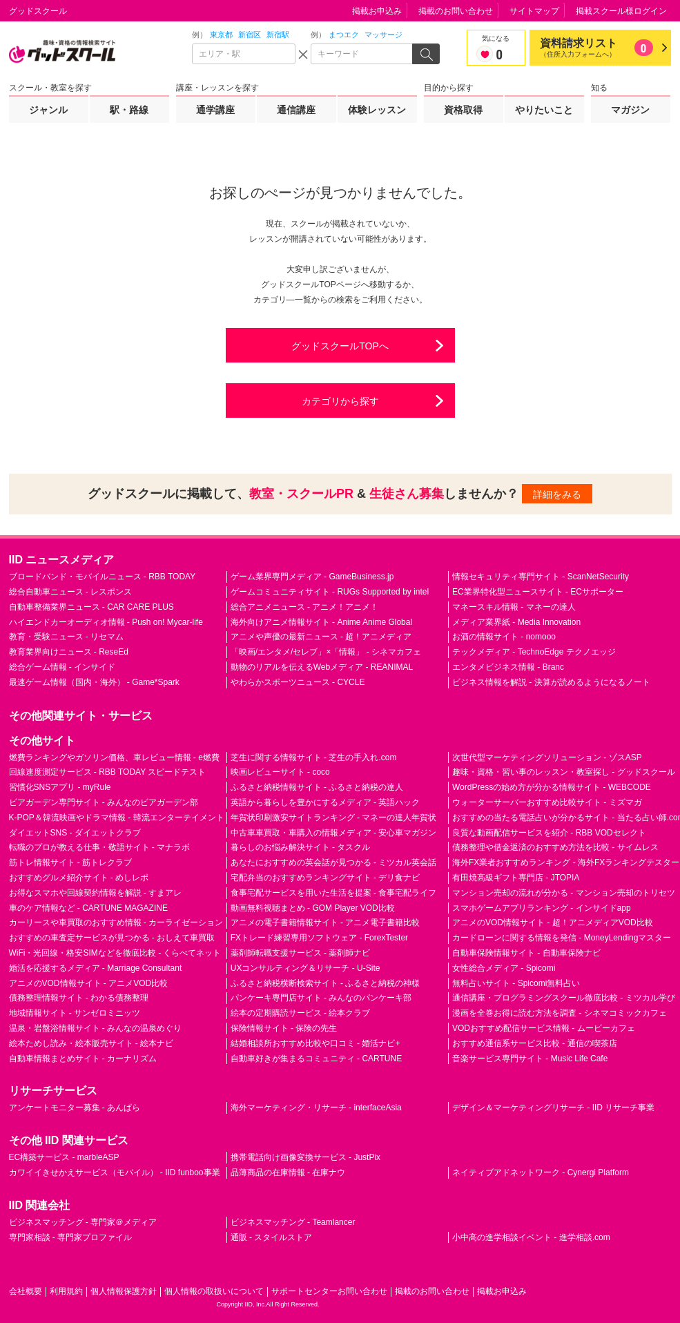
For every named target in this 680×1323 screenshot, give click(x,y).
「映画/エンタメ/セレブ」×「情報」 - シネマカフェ (326, 652)
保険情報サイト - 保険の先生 (284, 1028)
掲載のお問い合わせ (455, 11)
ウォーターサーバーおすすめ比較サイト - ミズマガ (547, 802)
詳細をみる (557, 494)
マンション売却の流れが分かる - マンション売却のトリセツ (563, 893)
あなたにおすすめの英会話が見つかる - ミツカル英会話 (334, 862)
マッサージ (383, 34)
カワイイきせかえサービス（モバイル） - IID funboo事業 (114, 1172)
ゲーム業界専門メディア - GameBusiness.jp (312, 576)
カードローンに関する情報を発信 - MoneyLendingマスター (561, 938)
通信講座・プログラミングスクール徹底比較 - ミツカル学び (563, 998)
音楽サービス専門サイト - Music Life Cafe (530, 1058)
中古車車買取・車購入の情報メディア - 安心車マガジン (334, 833)
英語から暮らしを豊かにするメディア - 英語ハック (325, 802)
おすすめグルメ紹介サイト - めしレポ (79, 877)
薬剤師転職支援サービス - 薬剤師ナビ (301, 953)
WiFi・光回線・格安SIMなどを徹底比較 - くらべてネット (115, 953)
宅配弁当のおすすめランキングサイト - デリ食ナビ (325, 877)
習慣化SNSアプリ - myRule (60, 787)
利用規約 (66, 1291)
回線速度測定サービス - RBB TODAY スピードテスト (107, 772)
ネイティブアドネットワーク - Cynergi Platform (540, 1172)
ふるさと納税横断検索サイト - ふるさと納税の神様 (325, 983)
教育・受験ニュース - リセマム (66, 636)
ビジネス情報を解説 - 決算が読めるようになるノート (551, 682)
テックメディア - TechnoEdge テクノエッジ (534, 652)
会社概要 (25, 1291)
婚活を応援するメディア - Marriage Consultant (95, 968)
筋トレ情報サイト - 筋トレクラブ (71, 862)
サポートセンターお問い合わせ (329, 1291)
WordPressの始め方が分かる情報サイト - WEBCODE (551, 787)
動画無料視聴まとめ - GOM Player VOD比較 (313, 908)
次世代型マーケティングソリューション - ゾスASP (547, 757)
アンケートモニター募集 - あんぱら (75, 1107)
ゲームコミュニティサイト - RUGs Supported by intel (330, 592)
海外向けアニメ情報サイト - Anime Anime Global (321, 622)
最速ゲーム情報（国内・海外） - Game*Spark (94, 682)
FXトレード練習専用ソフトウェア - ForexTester (319, 938)
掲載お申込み (377, 11)
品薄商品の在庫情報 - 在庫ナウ (288, 1172)
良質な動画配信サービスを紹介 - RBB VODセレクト (549, 833)
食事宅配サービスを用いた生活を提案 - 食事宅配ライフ (334, 893)
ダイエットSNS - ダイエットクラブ (75, 833)
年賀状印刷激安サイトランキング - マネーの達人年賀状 (334, 817)
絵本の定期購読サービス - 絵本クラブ (301, 1013)
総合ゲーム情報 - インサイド (62, 667)
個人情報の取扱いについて (214, 1291)
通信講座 (296, 109)
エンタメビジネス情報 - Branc (508, 667)
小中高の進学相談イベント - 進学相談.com (531, 1237)
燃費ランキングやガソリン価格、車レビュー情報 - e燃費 (114, 757)
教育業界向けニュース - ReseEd (68, 652)
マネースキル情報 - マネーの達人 (514, 607)
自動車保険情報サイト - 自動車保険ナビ (526, 953)
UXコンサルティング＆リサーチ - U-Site (305, 968)
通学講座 (215, 109)
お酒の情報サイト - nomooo (504, 636)
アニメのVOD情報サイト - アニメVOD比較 (88, 983)
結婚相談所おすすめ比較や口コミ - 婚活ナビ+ (315, 1043)
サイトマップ (534, 11)
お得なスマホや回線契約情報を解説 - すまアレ (95, 893)
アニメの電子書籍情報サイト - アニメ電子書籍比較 (325, 922)
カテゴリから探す (340, 401)
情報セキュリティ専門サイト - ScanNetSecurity (540, 576)
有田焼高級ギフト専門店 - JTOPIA (515, 877)
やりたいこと (544, 109)
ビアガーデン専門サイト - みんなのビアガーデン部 (104, 802)
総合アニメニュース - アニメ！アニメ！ (305, 607)
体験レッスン (377, 109)
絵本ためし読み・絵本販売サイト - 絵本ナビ (91, 1043)
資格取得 (463, 109)
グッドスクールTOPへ (340, 345)
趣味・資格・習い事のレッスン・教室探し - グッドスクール (563, 772)
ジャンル (48, 109)
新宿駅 (277, 34)
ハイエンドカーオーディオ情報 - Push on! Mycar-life (106, 622)
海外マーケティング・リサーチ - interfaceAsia (316, 1107)
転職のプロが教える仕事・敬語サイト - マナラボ (100, 847)
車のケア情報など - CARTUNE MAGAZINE (88, 908)
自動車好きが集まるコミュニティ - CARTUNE (316, 1058)
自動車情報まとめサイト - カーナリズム (83, 1058)
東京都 (221, 34)
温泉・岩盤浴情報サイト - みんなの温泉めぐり (95, 1028)
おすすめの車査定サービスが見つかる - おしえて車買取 (112, 938)
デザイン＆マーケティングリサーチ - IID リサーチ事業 (553, 1107)
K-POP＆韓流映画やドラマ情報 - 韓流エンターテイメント (116, 817)
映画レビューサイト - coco (280, 772)
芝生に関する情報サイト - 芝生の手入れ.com (314, 757)
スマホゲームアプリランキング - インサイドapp (541, 908)
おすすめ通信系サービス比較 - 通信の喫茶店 (534, 1043)
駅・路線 (129, 109)
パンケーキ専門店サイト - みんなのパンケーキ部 (321, 998)
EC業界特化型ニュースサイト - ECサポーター (537, 592)
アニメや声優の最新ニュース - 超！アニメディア (321, 636)
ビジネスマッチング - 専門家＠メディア (83, 1222)
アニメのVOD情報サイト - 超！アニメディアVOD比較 (552, 922)
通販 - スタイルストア (272, 1237)
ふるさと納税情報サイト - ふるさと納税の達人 (317, 787)
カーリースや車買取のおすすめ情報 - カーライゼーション (116, 922)
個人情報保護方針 (123, 1291)
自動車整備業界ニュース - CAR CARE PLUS (91, 607)
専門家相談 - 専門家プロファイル (71, 1237)
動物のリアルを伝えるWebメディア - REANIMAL (322, 667)
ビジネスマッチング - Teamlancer (293, 1222)
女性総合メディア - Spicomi (503, 968)
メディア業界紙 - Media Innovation (516, 622)
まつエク (344, 34)
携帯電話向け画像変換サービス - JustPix (305, 1157)
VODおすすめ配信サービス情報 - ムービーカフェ (543, 1028)
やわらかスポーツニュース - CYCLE (298, 682)
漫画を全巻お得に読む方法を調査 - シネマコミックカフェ (559, 1013)
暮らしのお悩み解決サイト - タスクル (301, 847)
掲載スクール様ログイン (621, 11)
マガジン (630, 109)
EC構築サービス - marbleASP (64, 1157)
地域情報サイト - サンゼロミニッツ (75, 1013)
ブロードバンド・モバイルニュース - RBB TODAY (102, 576)
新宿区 (249, 34)
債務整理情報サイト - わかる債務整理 (79, 998)
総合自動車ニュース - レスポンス (71, 592)
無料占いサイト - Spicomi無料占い (516, 983)
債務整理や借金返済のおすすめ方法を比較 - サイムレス (555, 847)
